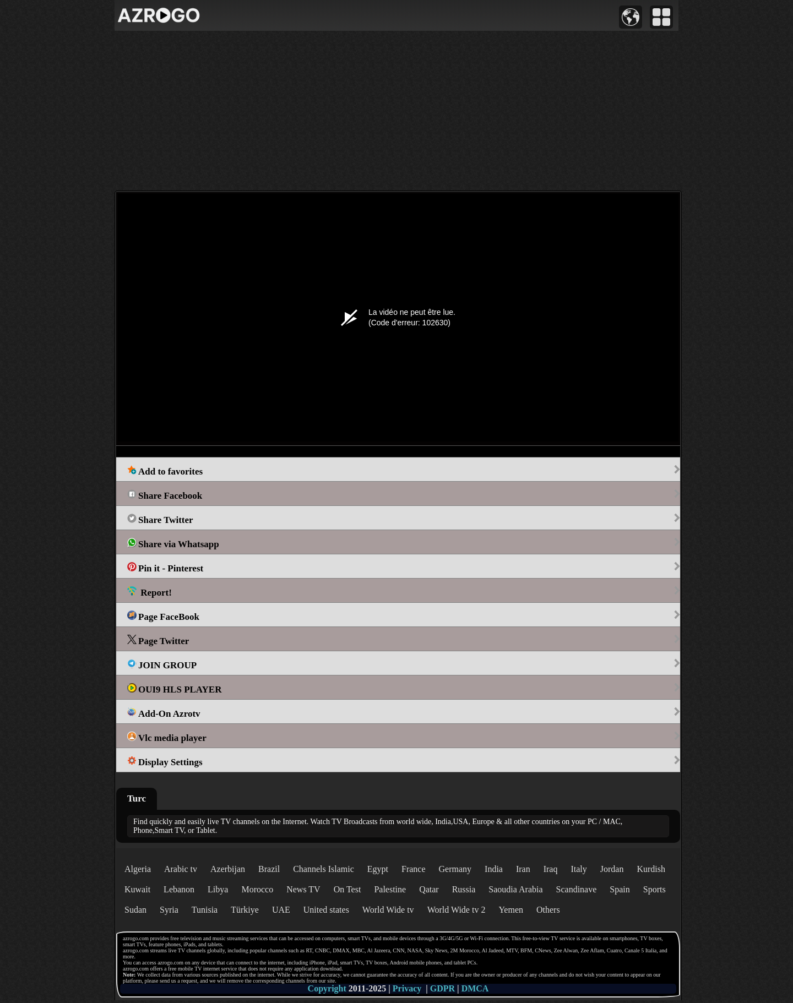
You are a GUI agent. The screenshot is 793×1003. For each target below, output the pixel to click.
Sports (654, 889)
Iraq (551, 869)
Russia (464, 889)
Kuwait (137, 889)
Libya (218, 889)
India (494, 869)
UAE (281, 909)
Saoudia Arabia (515, 889)
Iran (523, 869)
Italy (578, 869)
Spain (619, 889)
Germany (455, 869)
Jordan (612, 869)
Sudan (135, 909)
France (413, 869)
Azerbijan (227, 869)
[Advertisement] (396, 111)
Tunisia (205, 909)
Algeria (137, 869)
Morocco (257, 889)
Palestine (390, 889)
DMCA (475, 988)
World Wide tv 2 (456, 909)
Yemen (510, 909)
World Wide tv (388, 909)
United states (326, 909)
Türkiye (245, 909)
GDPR (442, 988)
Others (548, 909)
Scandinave (576, 889)
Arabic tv (180, 869)
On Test (347, 889)
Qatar (429, 889)
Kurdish (651, 869)
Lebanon (179, 889)
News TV (303, 889)
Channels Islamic (323, 869)
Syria (169, 909)
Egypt (377, 869)
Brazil (269, 869)
